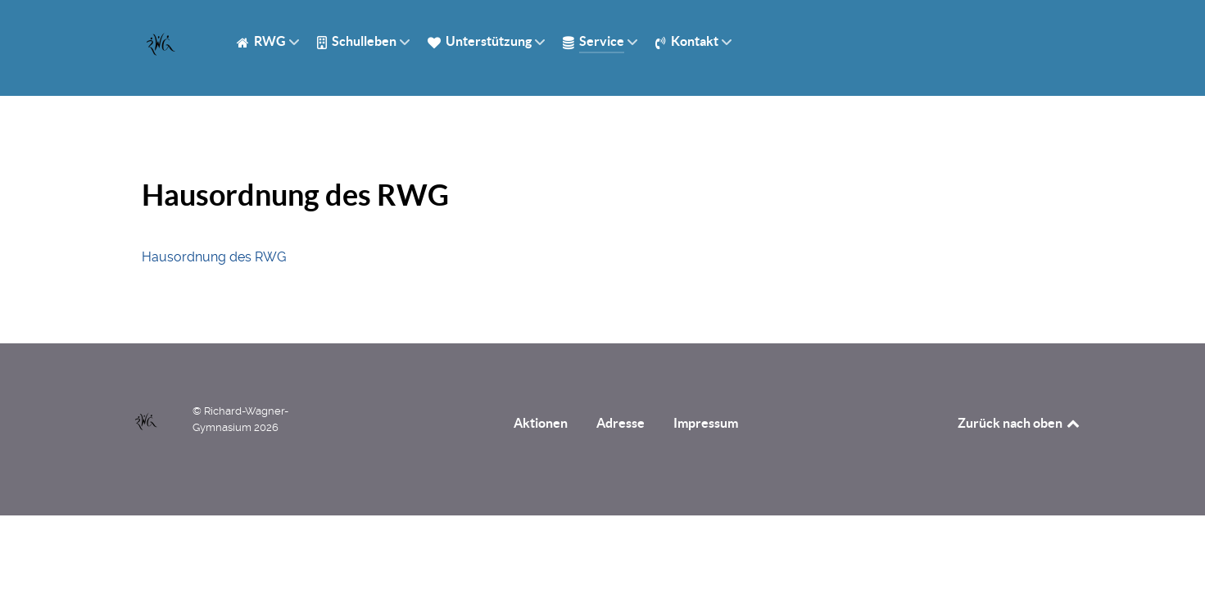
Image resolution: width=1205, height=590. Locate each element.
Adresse (620, 422)
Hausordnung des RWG (214, 257)
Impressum (705, 422)
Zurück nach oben (1020, 422)
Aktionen (541, 422)
